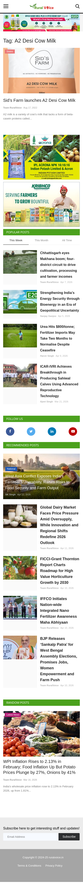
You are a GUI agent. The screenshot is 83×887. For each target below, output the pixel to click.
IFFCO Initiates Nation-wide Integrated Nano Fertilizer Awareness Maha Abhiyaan (58, 610)
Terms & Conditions (29, 865)
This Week (16, 240)
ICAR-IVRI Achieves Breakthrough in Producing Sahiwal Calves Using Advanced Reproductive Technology (59, 381)
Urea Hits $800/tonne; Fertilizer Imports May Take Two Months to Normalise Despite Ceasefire (57, 338)
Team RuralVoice (12, 107)
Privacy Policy (54, 865)
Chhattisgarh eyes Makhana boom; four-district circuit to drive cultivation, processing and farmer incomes (58, 264)
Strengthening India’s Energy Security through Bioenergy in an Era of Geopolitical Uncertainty (60, 301)
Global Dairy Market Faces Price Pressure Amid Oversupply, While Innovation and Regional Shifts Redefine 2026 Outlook (59, 525)
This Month (41, 240)
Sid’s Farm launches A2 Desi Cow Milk (39, 100)
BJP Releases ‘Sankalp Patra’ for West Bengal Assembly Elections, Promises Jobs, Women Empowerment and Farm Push (58, 659)
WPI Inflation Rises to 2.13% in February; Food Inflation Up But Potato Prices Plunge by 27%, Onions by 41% (39, 767)
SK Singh (10, 494)
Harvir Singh (47, 356)
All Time (67, 240)
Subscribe (69, 836)
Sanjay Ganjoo (48, 316)
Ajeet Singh (46, 401)
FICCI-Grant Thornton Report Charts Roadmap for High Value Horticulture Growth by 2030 (59, 571)
